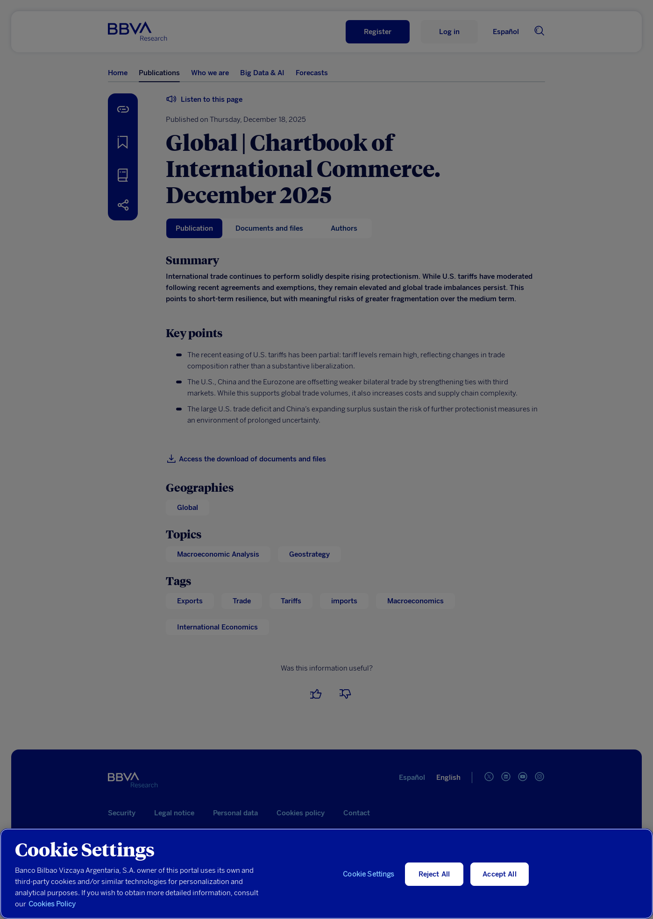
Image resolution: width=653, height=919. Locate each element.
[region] (326, 873)
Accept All (500, 874)
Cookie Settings (368, 874)
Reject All (434, 874)
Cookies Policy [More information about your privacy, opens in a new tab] (52, 904)
